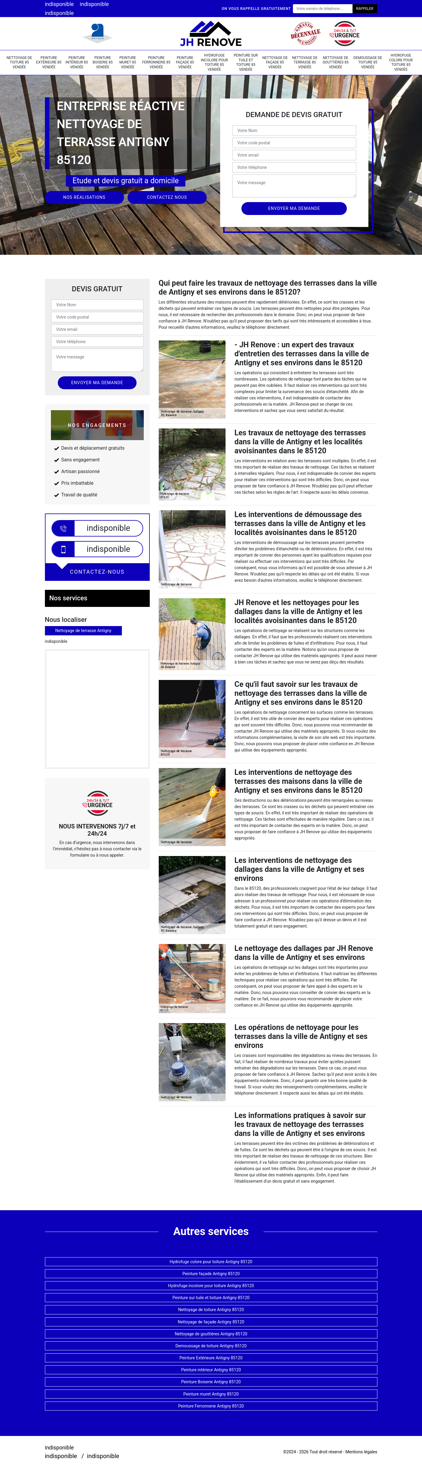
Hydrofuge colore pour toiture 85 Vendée (401, 62)
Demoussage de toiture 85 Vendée (367, 62)
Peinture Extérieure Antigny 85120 (211, 1357)
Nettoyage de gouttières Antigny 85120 (211, 1333)
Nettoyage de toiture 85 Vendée (19, 62)
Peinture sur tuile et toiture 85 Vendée (246, 62)
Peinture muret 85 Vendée (127, 62)
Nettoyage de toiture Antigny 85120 (211, 1309)
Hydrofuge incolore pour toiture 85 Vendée (214, 62)
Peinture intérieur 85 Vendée (77, 62)
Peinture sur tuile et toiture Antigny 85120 (211, 1297)
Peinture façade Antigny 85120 (211, 1273)
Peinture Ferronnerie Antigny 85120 (211, 1406)
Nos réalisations (84, 197)
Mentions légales (361, 1451)
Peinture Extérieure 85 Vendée (48, 62)
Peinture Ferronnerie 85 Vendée (156, 62)
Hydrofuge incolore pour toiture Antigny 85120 (211, 1285)
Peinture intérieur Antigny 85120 (211, 1369)
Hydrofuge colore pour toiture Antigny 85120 (211, 1261)
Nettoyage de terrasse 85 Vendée (304, 62)
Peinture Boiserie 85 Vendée (103, 62)
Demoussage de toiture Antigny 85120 (211, 1345)
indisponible (59, 4)
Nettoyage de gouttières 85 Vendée (336, 62)
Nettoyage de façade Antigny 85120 (211, 1321)
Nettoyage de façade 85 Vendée (275, 62)
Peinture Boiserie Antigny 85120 (211, 1381)
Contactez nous (167, 197)
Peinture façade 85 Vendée (185, 62)
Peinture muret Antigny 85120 (211, 1394)
